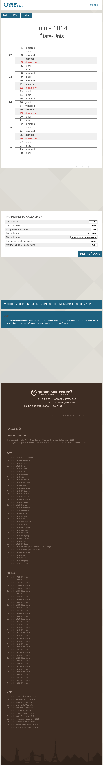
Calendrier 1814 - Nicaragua (18, 527)
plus (47, 402)
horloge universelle (64, 399)
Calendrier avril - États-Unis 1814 (20, 705)
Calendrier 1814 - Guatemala (18, 508)
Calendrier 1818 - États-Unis (18, 641)
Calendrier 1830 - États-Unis (18, 675)
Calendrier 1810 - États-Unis (18, 619)
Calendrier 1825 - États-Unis (18, 661)
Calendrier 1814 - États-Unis (18, 499)
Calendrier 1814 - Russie (17, 555)
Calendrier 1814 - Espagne (17, 497)
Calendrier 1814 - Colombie (18, 480)
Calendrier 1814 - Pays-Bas (18, 538)
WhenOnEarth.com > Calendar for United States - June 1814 (49, 440)
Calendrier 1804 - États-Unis (18, 602)
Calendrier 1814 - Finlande (17, 502)
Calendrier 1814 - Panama (17, 533)
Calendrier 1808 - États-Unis (18, 613)
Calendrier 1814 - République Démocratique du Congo (29, 547)
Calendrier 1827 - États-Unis (18, 666)
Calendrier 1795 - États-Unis (18, 577)
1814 (15, 15)
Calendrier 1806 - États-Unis (18, 608)
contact (57, 406)
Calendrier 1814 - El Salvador (19, 491)
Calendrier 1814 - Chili (16, 477)
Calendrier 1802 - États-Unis (18, 597)
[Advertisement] (51, 189)
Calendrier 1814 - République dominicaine (24, 550)
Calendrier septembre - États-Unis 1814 (23, 719)
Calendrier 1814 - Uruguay (17, 561)
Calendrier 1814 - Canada (17, 474)
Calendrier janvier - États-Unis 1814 (21, 696)
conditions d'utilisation (37, 406)
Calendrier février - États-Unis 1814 (21, 699)
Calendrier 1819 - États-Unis (18, 644)
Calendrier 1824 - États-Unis (18, 658)
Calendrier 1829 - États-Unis (18, 672)
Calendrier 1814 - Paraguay (18, 536)
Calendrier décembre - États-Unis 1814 (22, 727)
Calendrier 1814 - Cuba (16, 485)
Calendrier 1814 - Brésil (16, 471)
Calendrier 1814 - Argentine (18, 463)
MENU (92, 5)
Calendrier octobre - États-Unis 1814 (21, 722)
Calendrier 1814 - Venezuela (18, 564)
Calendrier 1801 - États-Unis (18, 594)
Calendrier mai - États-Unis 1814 (20, 708)
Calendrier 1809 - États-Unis (18, 616)
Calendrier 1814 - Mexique (17, 524)
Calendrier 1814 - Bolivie (17, 469)
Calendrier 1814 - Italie (16, 519)
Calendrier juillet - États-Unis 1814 (20, 713)
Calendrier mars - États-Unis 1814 (20, 702)
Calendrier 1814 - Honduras (18, 511)
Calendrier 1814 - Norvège (17, 530)
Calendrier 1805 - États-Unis (18, 605)
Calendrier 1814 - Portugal (17, 544)
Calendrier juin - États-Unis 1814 (20, 710)
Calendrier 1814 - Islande (17, 516)
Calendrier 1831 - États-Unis (18, 677)
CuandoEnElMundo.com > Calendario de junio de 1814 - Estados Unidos (56, 443)
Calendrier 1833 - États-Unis (18, 683)
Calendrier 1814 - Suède (17, 558)
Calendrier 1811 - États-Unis (18, 622)
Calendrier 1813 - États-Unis (18, 627)
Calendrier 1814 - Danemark (18, 488)
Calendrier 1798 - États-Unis (18, 585)
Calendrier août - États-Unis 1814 (20, 716)
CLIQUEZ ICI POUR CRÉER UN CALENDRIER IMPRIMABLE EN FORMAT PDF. (50, 304)
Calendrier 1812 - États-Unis (18, 624)
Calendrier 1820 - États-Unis (18, 647)
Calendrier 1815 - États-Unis (18, 633)
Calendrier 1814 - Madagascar (19, 522)
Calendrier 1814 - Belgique (17, 466)
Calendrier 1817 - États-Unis (18, 638)
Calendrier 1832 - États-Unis (18, 680)
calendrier (44, 399)
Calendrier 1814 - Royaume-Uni (19, 552)
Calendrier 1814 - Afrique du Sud (20, 458)
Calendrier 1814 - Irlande (17, 513)
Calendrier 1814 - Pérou (16, 541)
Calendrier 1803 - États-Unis (18, 599)
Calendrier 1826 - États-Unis (18, 663)
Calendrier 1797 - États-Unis (18, 583)
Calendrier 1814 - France (17, 505)
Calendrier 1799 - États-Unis (18, 588)
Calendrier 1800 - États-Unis (18, 591)
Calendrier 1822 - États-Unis (18, 652)
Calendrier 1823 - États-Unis (18, 655)
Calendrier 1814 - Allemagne (18, 460)
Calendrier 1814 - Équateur (18, 494)
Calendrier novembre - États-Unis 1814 (22, 724)
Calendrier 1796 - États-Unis (18, 580)
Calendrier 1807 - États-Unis (18, 610)
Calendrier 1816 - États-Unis (18, 636)
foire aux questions (64, 402)
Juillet (26, 15)
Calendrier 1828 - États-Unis (18, 669)
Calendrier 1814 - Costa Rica (18, 483)
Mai (5, 15)
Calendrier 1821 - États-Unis (18, 650)
